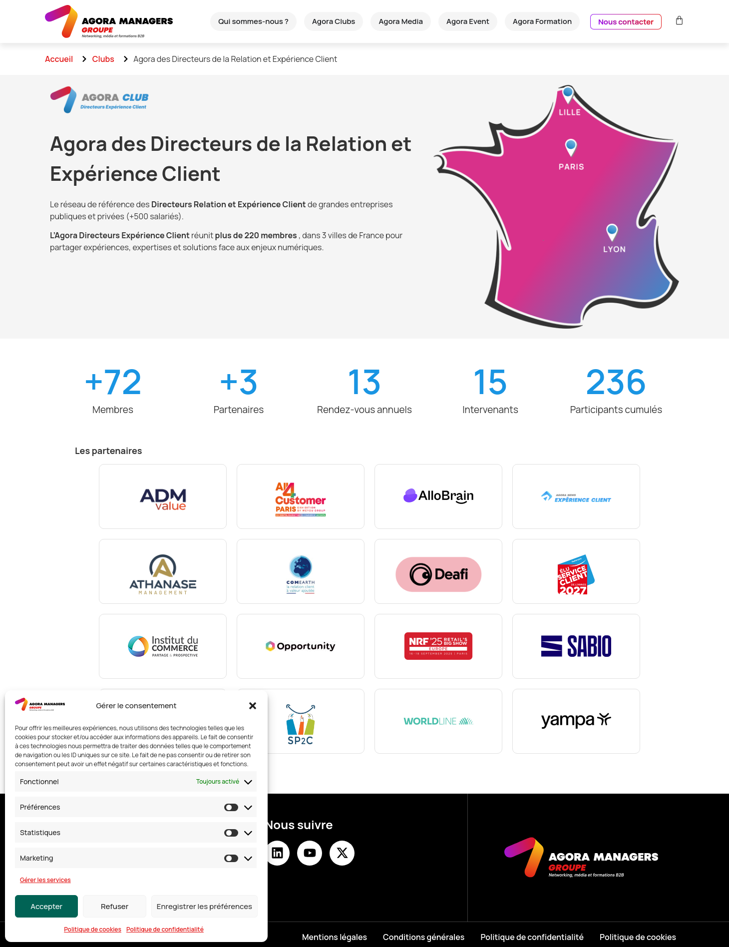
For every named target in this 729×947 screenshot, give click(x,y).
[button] (253, 706)
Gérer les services (45, 880)
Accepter (46, 906)
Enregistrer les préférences (204, 906)
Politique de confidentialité (165, 929)
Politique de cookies (92, 929)
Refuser (114, 906)
